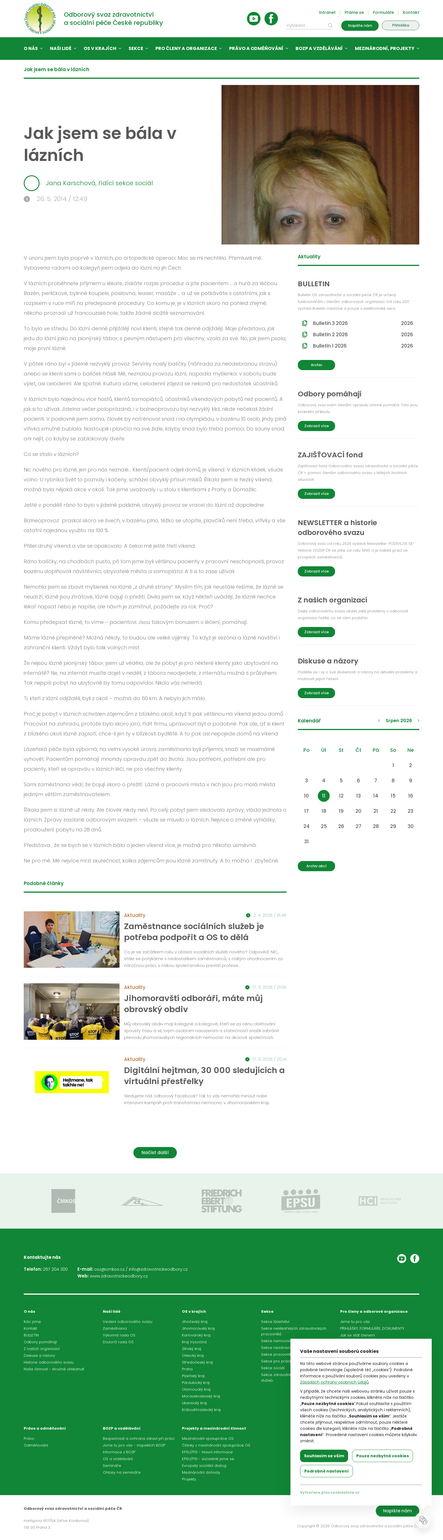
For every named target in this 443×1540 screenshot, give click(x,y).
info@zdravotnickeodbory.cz (158, 1269)
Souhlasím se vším (324, 1456)
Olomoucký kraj (196, 1389)
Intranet (327, 12)
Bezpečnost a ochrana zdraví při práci (138, 1438)
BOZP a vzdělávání (319, 48)
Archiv (316, 365)
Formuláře (383, 12)
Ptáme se (354, 12)
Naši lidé (60, 48)
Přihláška (400, 25)
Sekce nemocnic (276, 1341)
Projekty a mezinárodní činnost (214, 1428)
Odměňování (36, 1445)
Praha (187, 1369)
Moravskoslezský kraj (201, 1396)
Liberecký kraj (194, 1403)
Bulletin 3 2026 (363, 323)
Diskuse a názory (39, 1355)
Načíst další (155, 1152)
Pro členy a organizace (186, 48)
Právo (29, 1438)
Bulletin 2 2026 (363, 334)
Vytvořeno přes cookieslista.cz (329, 1492)
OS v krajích (100, 48)
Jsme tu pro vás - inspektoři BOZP (134, 1445)
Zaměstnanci (115, 1328)
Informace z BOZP (119, 1452)
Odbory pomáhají (40, 1342)
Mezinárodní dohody (201, 1472)
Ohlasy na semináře (122, 1472)
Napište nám (360, 25)
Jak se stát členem (357, 1335)
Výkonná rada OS (119, 1335)
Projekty (189, 1479)
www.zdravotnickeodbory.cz (119, 1276)
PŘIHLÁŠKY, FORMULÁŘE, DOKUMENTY (372, 1328)
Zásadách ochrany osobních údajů (334, 1382)
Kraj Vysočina (194, 1342)
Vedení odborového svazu (127, 1321)
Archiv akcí (316, 866)
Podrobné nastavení (326, 1471)
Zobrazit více (316, 426)
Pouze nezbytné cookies (382, 1456)
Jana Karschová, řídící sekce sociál (88, 183)
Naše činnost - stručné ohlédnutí (54, 1369)
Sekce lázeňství (275, 1321)
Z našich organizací (42, 1348)
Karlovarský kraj (196, 1335)
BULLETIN (31, 1335)
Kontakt (411, 12)
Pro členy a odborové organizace (374, 1311)
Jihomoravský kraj (198, 1328)
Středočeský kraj (197, 1362)
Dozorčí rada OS (118, 1342)
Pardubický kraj (196, 1382)
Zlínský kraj (191, 1348)
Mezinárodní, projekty (384, 48)
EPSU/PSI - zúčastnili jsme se (208, 1459)
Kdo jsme (32, 1321)
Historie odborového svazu (49, 1362)
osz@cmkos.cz (109, 1269)
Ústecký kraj (193, 1355)
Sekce (136, 48)
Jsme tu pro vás (355, 1321)
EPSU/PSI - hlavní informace (207, 1452)
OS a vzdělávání (118, 1459)
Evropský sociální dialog (204, 1465)
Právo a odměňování (256, 48)
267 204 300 (55, 1269)
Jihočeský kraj (194, 1321)
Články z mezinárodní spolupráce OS (216, 1445)
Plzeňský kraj (193, 1376)
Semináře (112, 1465)
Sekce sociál (273, 1368)
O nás (31, 48)
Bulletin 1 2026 (363, 345)
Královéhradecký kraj (201, 1409)
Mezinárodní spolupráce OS (208, 1438)
